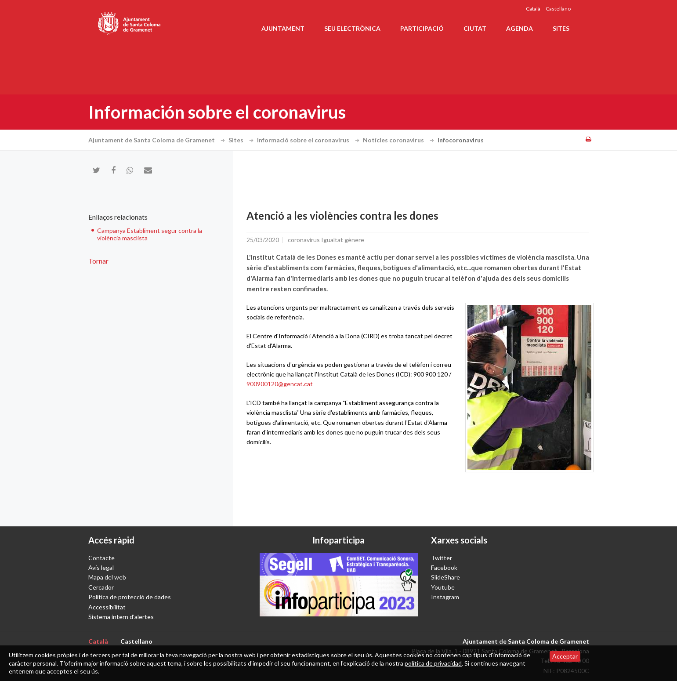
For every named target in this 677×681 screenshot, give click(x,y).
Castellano (558, 8)
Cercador (101, 587)
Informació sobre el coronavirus (309, 140)
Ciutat (474, 28)
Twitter (441, 557)
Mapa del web (107, 577)
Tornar (98, 261)
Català (533, 8)
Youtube (443, 587)
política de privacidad (433, 663)
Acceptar (565, 656)
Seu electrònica (352, 28)
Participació (422, 28)
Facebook (444, 567)
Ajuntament (282, 28)
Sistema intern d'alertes (121, 616)
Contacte (101, 557)
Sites (561, 28)
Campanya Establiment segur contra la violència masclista (149, 234)
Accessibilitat (107, 607)
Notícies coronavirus (399, 140)
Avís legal (101, 567)
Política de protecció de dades (129, 597)
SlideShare (445, 577)
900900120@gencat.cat (279, 384)
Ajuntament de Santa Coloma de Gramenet (157, 140)
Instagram (445, 597)
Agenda (519, 28)
